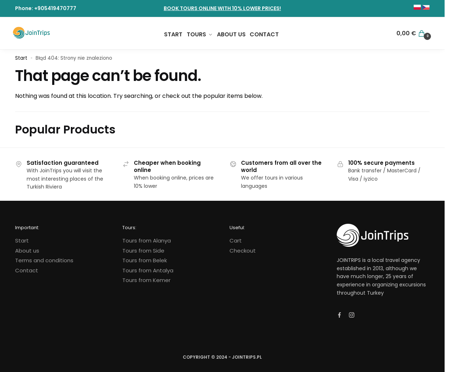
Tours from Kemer (146, 280)
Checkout (242, 250)
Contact (26, 270)
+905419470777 (55, 8)
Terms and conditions (44, 260)
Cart (235, 240)
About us (27, 250)
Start (21, 58)
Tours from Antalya (147, 270)
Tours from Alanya (146, 240)
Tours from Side (143, 250)
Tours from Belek (144, 260)
